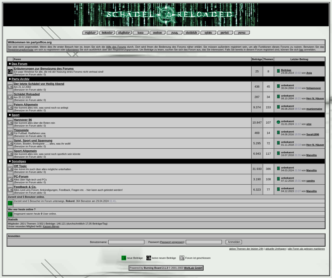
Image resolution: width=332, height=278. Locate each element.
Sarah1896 (312, 134)
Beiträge (286, 70)
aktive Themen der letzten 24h (246, 248)
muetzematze (314, 108)
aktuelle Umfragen (275, 248)
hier (301, 49)
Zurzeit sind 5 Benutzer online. (26, 196)
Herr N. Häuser (315, 98)
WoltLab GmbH (193, 267)
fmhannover (313, 88)
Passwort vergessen (171, 242)
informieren (72, 49)
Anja (309, 72)
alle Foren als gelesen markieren (306, 248)
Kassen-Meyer (51, 226)
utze (308, 124)
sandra (310, 180)
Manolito (311, 155)
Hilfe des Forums (116, 46)
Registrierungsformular (20, 49)
